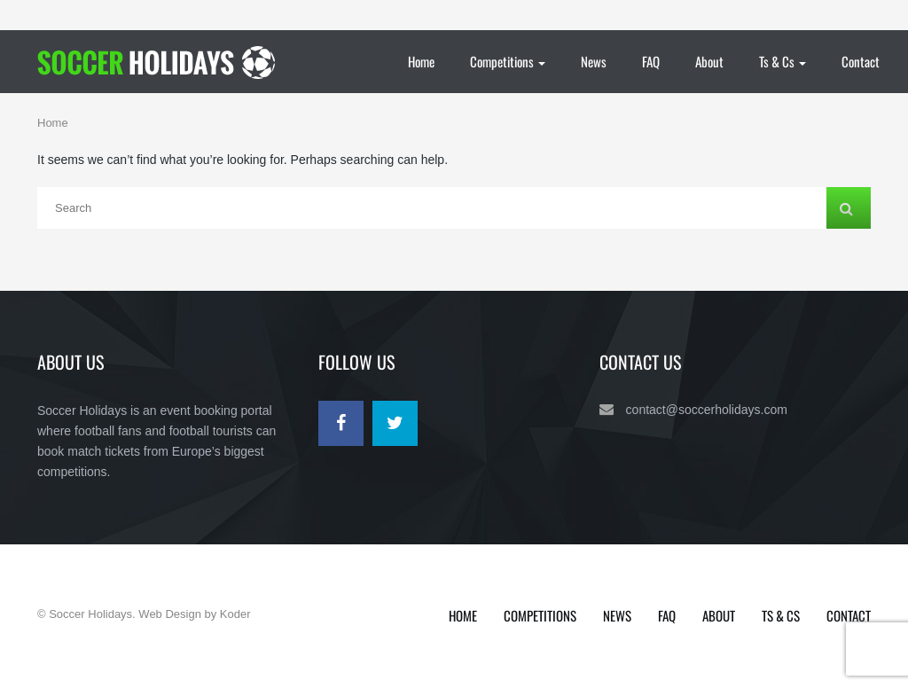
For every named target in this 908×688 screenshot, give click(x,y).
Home (421, 61)
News (594, 61)
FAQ (651, 61)
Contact (860, 61)
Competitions (507, 61)
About (709, 61)
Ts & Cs (782, 61)
